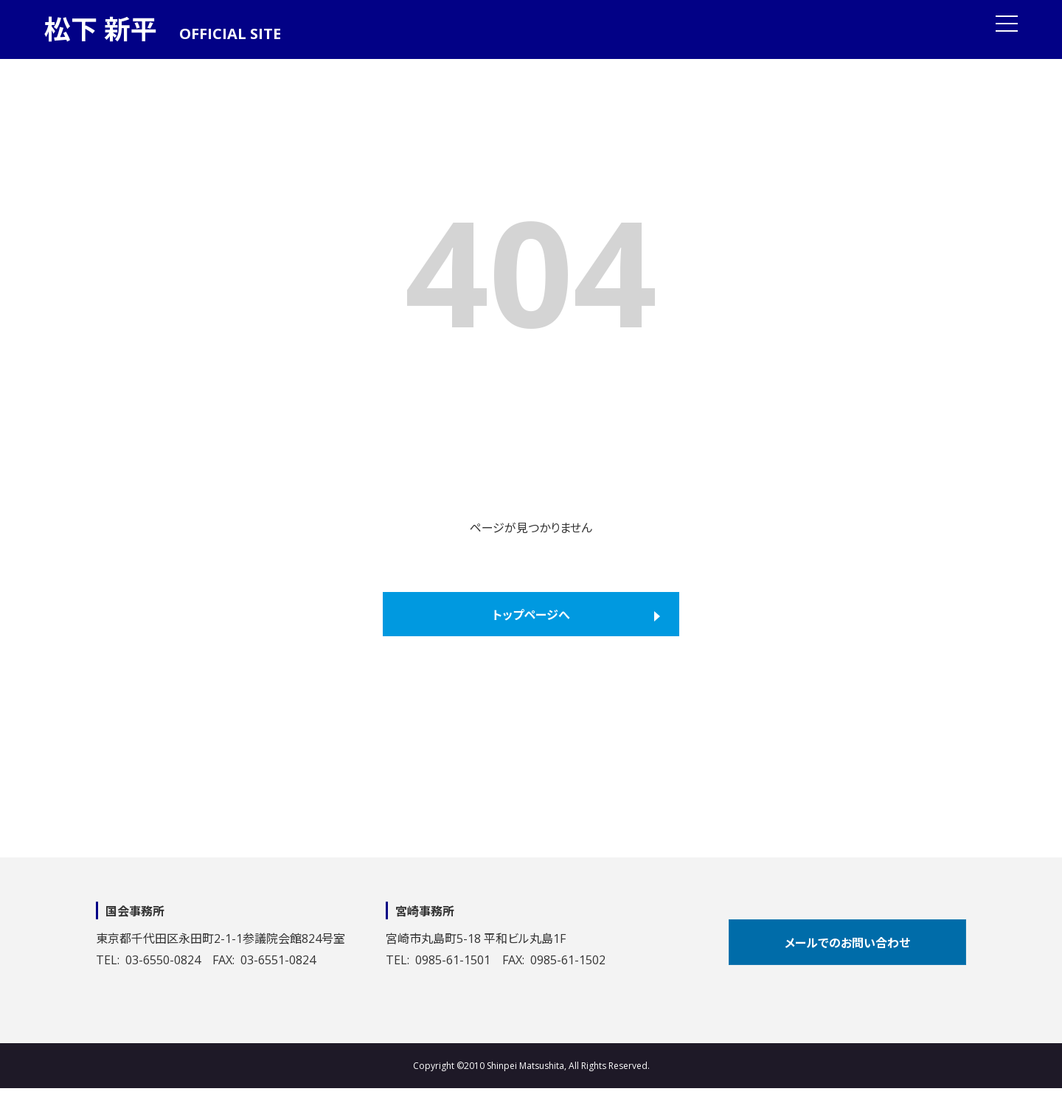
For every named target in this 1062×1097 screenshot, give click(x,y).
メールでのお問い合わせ (847, 943)
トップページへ (531, 615)
